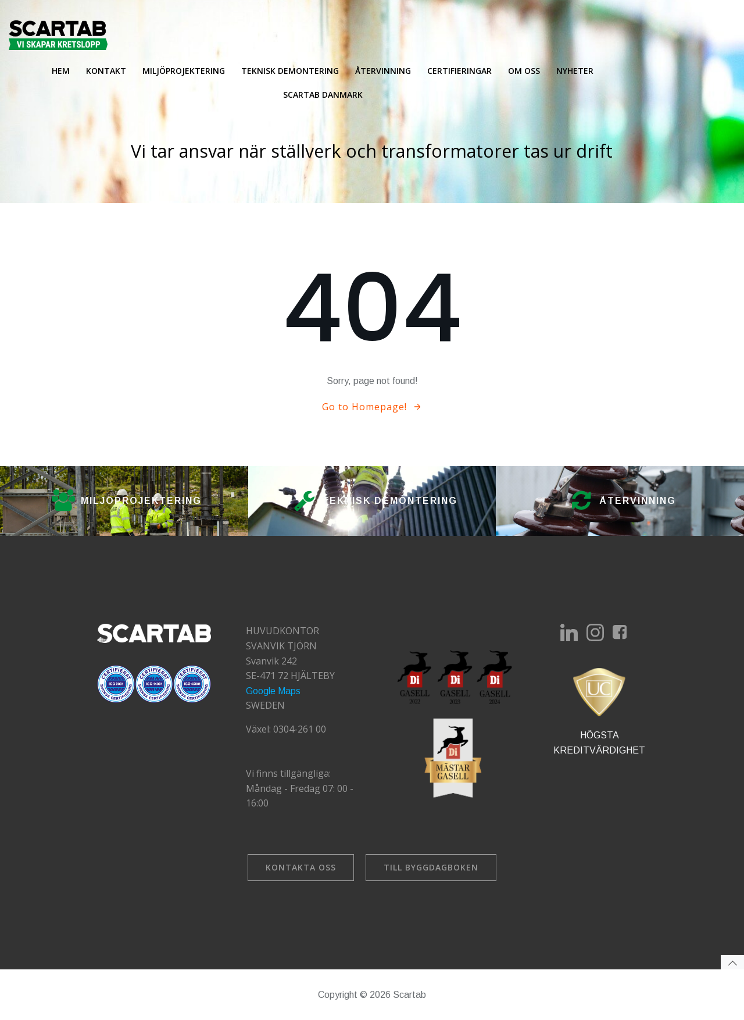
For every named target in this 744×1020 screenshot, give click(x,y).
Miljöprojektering (183, 70)
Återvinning (383, 70)
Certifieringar (459, 70)
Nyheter (574, 70)
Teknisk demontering (290, 70)
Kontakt (106, 70)
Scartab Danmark (323, 94)
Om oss (524, 70)
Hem (61, 70)
